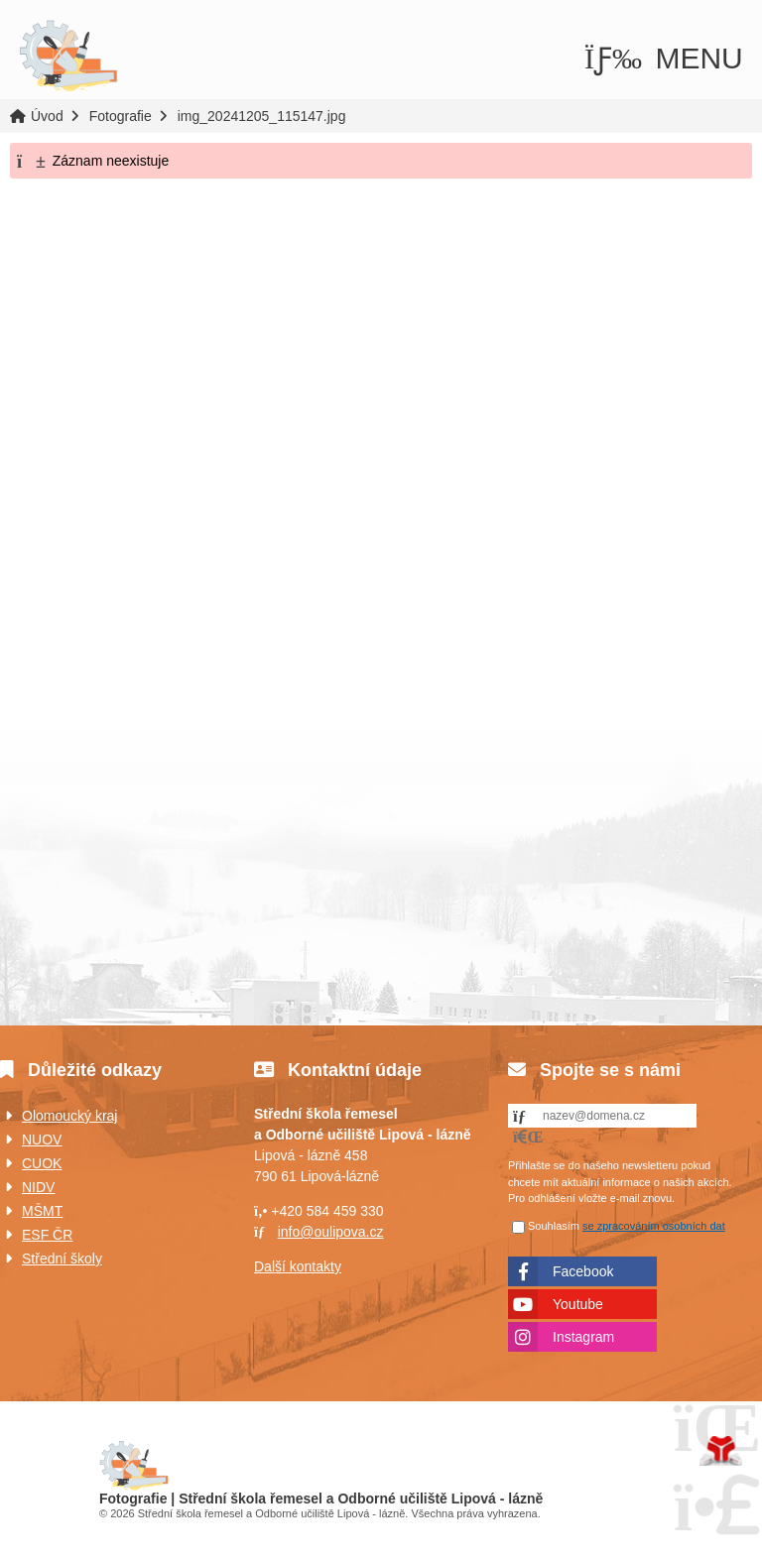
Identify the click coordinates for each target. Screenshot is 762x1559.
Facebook (583, 1271)
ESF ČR (47, 1235)
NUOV (42, 1139)
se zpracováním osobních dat (653, 1226)
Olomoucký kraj (69, 1116)
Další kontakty (297, 1266)
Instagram (583, 1337)
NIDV (38, 1187)
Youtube (578, 1304)
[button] (663, 58)
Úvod (68, 56)
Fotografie (120, 116)
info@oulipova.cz (331, 1232)
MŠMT (42, 1211)
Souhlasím (553, 1226)
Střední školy (62, 1258)
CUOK (42, 1163)
